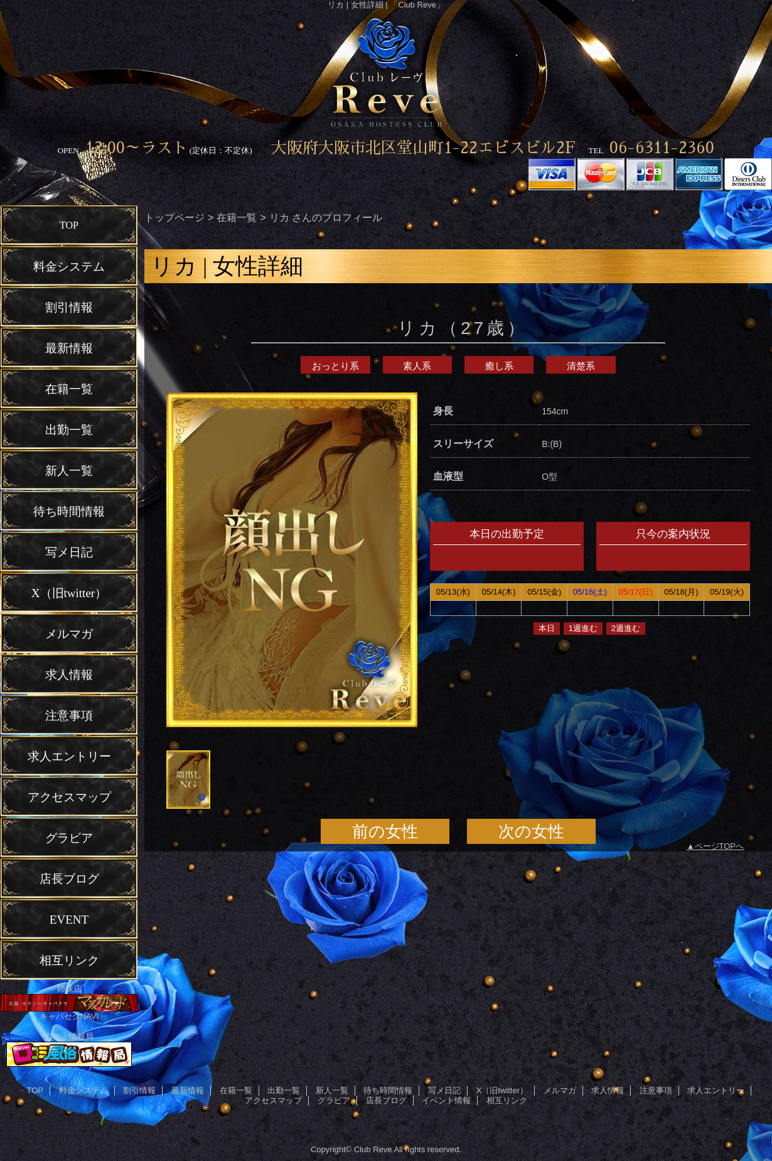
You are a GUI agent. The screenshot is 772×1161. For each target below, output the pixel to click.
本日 (547, 628)
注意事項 (656, 1090)
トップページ (174, 217)
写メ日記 (444, 1090)
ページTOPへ (719, 846)
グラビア (334, 1100)
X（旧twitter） (502, 1090)
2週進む (625, 628)
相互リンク (506, 1100)
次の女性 (531, 831)
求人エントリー (715, 1090)
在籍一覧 (237, 217)
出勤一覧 (283, 1090)
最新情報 (187, 1090)
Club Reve (373, 1149)
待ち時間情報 (387, 1090)
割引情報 (139, 1090)
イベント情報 (446, 1100)
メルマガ (560, 1090)
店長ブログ (386, 1100)
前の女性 (385, 831)
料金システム (83, 1090)
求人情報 (607, 1090)
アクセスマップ (273, 1100)
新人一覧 (332, 1090)
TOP (69, 225)
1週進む (583, 628)
